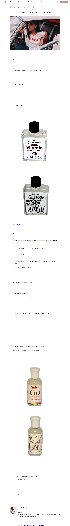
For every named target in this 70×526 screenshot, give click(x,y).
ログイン (57, 1)
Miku (19, 510)
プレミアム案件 (26, 1)
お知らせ (20, 1)
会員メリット (43, 1)
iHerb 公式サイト (16, 224)
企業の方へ (50, 1)
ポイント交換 (36, 1)
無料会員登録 (63, 1)
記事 (32, 1)
